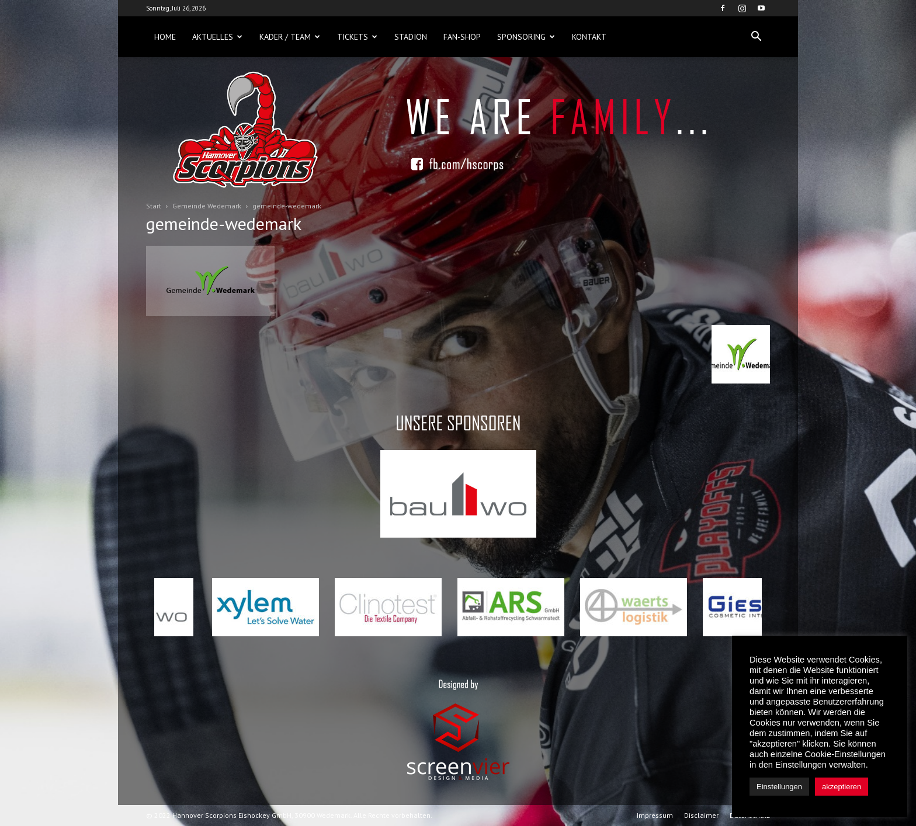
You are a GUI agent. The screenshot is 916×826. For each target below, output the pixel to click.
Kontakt (589, 37)
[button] (756, 37)
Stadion (410, 37)
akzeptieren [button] (841, 786)
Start (153, 205)
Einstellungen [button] (779, 786)
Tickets (357, 37)
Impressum (655, 815)
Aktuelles (217, 37)
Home (165, 37)
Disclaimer (701, 815)
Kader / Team (289, 37)
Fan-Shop (462, 37)
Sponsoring (526, 37)
